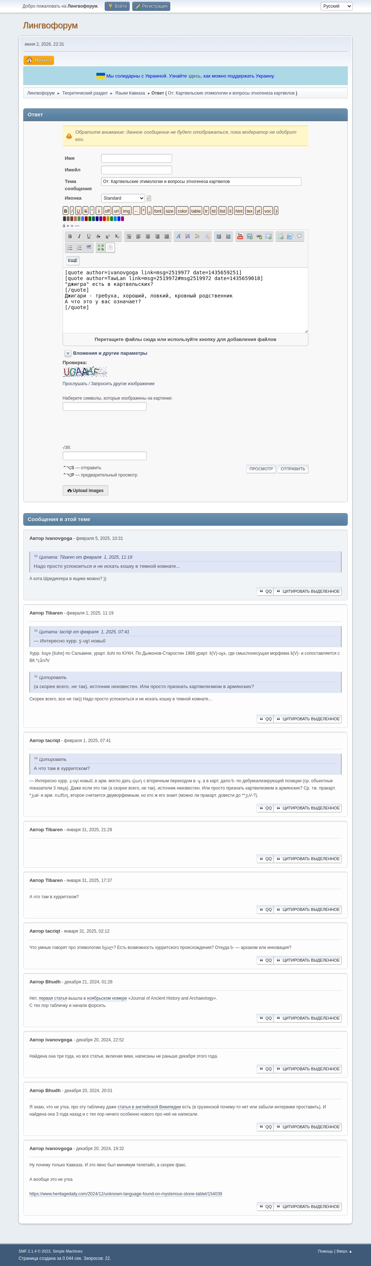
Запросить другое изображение (122, 383)
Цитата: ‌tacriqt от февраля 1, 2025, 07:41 (84, 631)
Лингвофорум (50, 25)
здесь (194, 76)
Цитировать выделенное (307, 591)
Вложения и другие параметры (110, 353)
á (64, 225)
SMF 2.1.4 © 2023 (34, 1251)
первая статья (53, 998)
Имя (70, 158)
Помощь (325, 1251)
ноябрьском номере (107, 998)
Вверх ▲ (345, 1251)
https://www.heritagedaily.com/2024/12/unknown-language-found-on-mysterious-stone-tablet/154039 (125, 1193)
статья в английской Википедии (149, 1106)
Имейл (73, 169)
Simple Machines (68, 1251)
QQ (265, 591)
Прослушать (75, 383)
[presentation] (118, 428)
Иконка (73, 198)
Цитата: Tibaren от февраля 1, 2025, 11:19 (85, 557)
